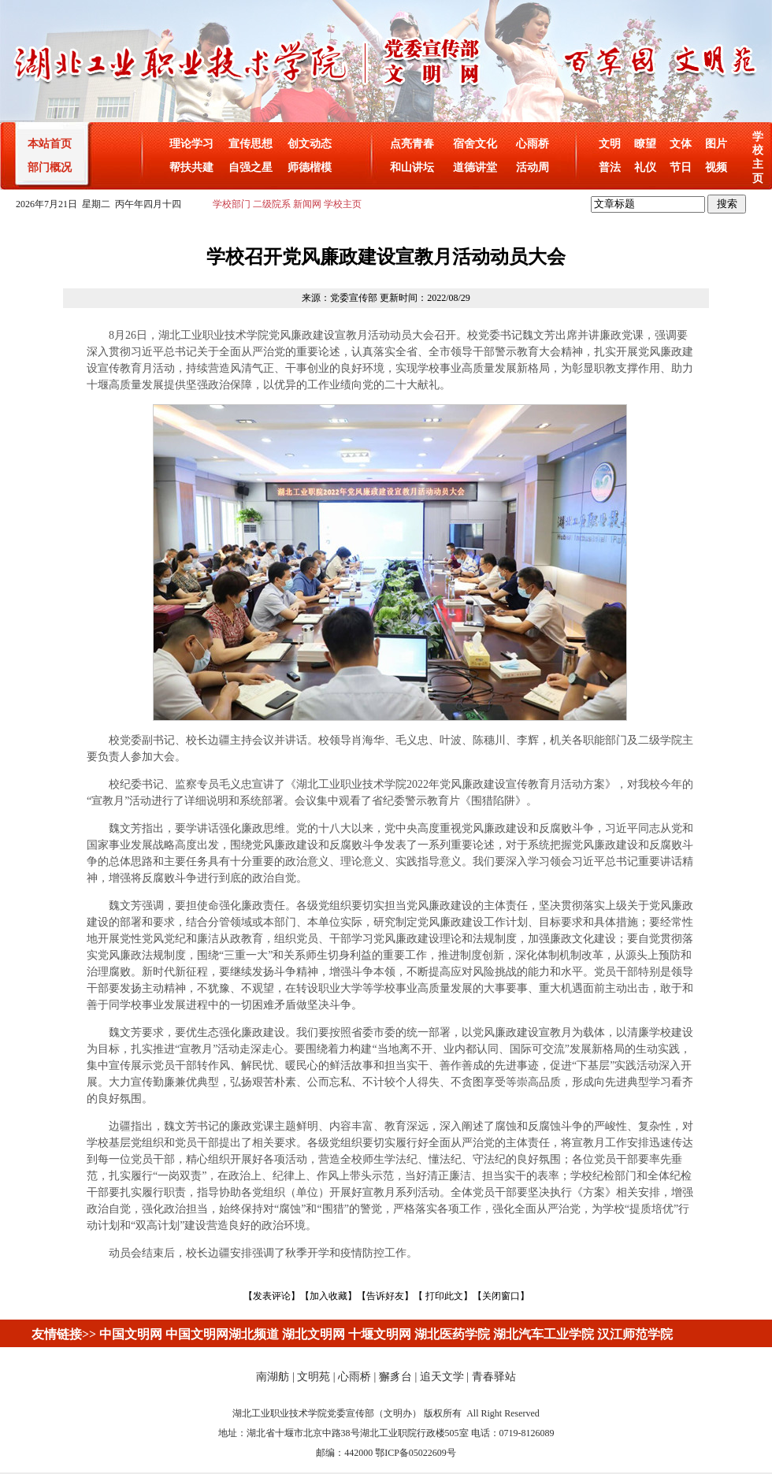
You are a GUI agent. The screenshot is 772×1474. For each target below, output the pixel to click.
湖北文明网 (313, 1334)
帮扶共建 (191, 167)
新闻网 (307, 204)
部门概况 (50, 167)
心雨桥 (532, 144)
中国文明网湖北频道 (222, 1334)
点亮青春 (412, 144)
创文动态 (310, 144)
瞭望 (645, 144)
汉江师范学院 (635, 1334)
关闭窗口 (501, 1295)
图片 (716, 144)
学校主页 (343, 204)
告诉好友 (385, 1295)
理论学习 (191, 144)
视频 (716, 167)
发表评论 (272, 1295)
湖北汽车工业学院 (543, 1334)
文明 (610, 144)
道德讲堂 (475, 167)
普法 (610, 167)
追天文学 (442, 1377)
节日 (681, 167)
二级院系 (272, 204)
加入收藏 (328, 1295)
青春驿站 (494, 1377)
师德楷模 (310, 167)
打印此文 (444, 1295)
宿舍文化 (475, 144)
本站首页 (50, 144)
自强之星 (250, 167)
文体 (681, 144)
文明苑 (313, 1377)
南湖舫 (272, 1377)
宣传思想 (250, 144)
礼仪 (645, 167)
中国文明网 (130, 1334)
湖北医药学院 (452, 1334)
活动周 (532, 167)
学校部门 (232, 204)
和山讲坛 (412, 167)
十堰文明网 (379, 1334)
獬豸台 (395, 1377)
